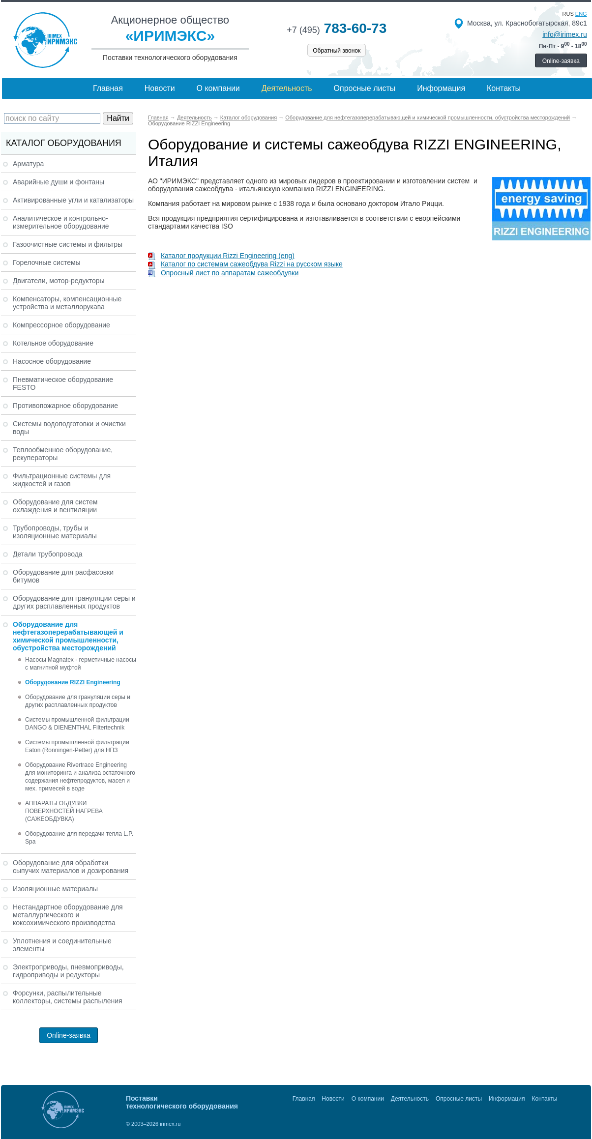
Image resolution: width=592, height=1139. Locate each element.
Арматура (28, 164)
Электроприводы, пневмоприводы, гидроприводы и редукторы (68, 971)
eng (581, 14)
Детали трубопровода (48, 554)
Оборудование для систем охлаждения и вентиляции (55, 506)
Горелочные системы (47, 262)
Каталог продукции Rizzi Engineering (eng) (221, 256)
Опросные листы (365, 88)
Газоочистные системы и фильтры (67, 244)
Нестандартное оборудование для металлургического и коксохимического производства (68, 915)
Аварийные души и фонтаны (58, 182)
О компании (218, 88)
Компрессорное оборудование (61, 325)
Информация (441, 88)
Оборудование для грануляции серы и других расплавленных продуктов (74, 602)
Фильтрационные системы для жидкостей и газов (62, 480)
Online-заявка (561, 61)
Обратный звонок (336, 50)
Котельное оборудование (53, 343)
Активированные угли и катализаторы (73, 200)
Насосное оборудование (52, 361)
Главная (108, 88)
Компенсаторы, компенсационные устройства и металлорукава (67, 303)
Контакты (504, 88)
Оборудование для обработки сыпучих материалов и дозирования (70, 867)
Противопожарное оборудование (65, 405)
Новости (160, 88)
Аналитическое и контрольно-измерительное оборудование (61, 222)
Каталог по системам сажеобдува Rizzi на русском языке (245, 264)
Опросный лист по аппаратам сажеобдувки (223, 273)
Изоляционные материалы (55, 889)
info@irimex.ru (564, 34)
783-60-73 (336, 28)
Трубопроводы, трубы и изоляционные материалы (55, 532)
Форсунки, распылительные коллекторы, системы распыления (67, 997)
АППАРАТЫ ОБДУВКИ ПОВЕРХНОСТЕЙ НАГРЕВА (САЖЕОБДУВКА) (64, 811)
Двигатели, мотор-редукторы (59, 281)
